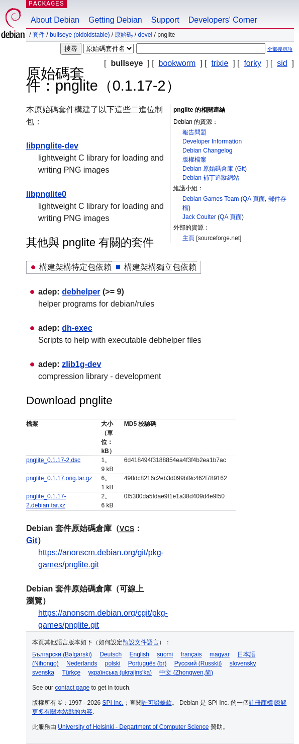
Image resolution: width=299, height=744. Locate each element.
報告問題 (194, 132)
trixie (220, 63)
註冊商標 (261, 702)
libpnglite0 (46, 194)
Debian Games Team (210, 198)
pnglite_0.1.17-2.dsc (53, 460)
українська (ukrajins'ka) (120, 672)
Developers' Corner (222, 20)
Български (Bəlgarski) (62, 654)
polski (113, 663)
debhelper (81, 291)
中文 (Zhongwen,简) (186, 672)
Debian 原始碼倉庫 (207, 168)
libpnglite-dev (52, 145)
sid (282, 63)
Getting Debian (115, 20)
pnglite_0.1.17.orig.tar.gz (59, 478)
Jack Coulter (199, 216)
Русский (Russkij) (198, 663)
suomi (165, 654)
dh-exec (77, 328)
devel (145, 34)
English (139, 654)
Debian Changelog (207, 150)
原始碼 (124, 34)
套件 (39, 34)
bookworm (177, 63)
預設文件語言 (141, 642)
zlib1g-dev (81, 364)
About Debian (55, 20)
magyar (220, 654)
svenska (43, 672)
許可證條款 (157, 702)
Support (165, 20)
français (191, 654)
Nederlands (81, 663)
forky (252, 63)
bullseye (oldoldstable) (80, 34)
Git (241, 168)
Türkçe (71, 672)
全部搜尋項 (279, 49)
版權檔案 (194, 159)
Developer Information (212, 141)
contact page (72, 687)
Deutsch (110, 654)
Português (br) (147, 663)
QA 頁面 (254, 198)
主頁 (188, 238)
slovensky (243, 663)
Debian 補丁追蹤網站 (210, 177)
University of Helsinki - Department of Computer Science (133, 726)
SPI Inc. (113, 702)
